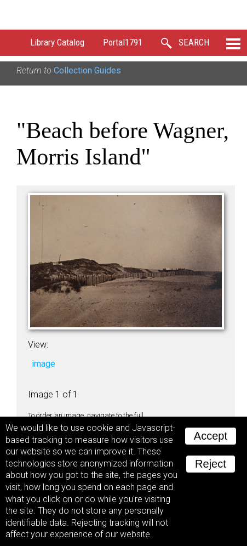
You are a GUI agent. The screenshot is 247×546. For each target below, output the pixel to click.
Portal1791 (122, 42)
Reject (210, 464)
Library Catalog (57, 42)
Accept (210, 436)
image (43, 364)
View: (38, 344)
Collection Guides (87, 70)
